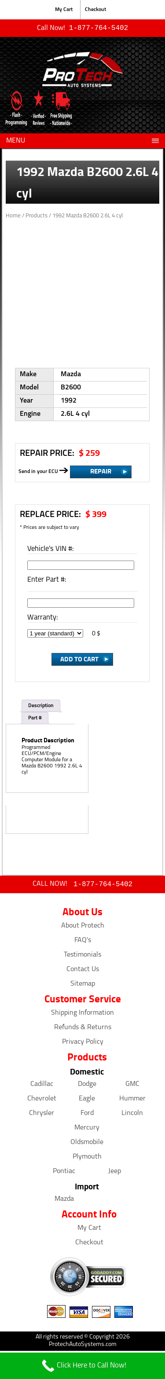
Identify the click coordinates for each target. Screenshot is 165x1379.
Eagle (87, 1100)
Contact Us (82, 971)
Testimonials (82, 956)
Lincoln (132, 1115)
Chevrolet (41, 1100)
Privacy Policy (82, 1043)
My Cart (64, 9)
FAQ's (82, 942)
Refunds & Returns (82, 1029)
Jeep (114, 1173)
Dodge (87, 1085)
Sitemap (82, 985)
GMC (132, 1085)
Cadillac (41, 1085)
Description (41, 706)
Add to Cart (79, 659)
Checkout (95, 9)
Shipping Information (82, 1014)
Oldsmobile (86, 1144)
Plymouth (87, 1158)
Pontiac (64, 1173)
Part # (35, 719)
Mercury (86, 1129)
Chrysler (41, 1115)
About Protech (82, 927)
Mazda (64, 1200)
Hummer (132, 1100)
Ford (87, 1115)
